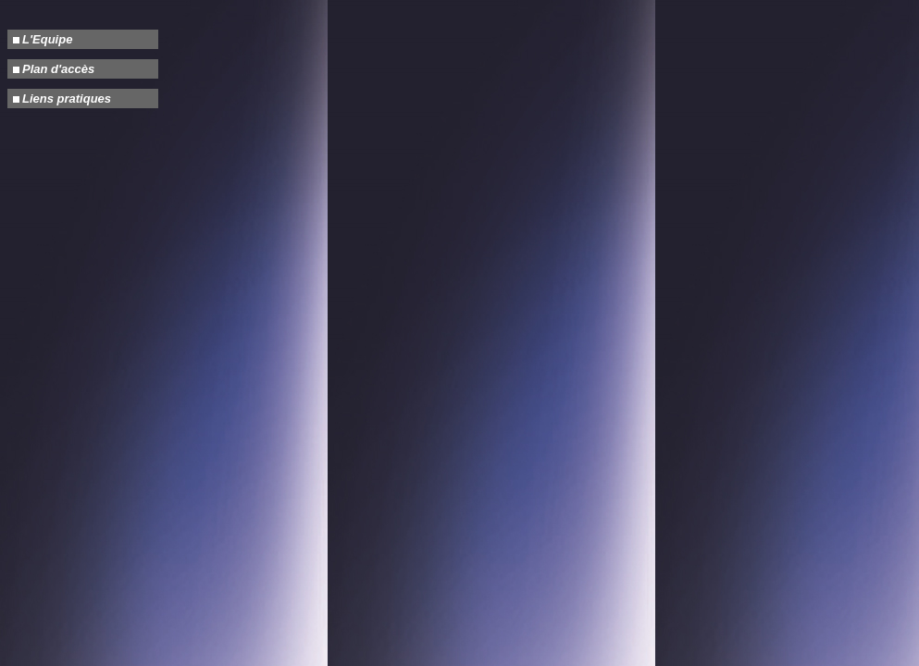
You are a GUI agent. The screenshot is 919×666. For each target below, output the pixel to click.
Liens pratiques (66, 98)
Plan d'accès (58, 69)
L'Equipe (47, 39)
